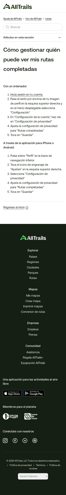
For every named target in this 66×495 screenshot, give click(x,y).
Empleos (33, 329)
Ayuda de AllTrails (12, 18)
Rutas (33, 278)
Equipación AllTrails (33, 363)
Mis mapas (33, 295)
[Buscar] (33, 27)
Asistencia (33, 352)
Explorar (33, 250)
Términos (40, 465)
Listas (48, 18)
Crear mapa (33, 301)
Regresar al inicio (15, 207)
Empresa (33, 323)
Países (33, 256)
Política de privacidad (21, 465)
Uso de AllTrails (34, 18)
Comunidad (33, 346)
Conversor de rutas (33, 311)
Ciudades (33, 267)
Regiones (33, 262)
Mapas (33, 289)
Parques (33, 272)
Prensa (33, 334)
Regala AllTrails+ (33, 357)
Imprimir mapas (33, 306)
